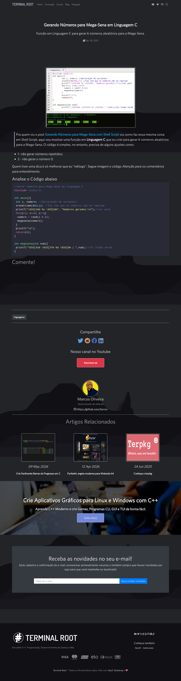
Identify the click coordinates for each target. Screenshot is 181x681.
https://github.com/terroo (90, 409)
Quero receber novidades (133, 581)
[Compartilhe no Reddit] (88, 340)
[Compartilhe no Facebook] (94, 340)
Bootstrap (118, 670)
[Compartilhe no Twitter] (81, 340)
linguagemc (19, 317)
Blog (67, 4)
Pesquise (76, 4)
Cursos (60, 4)
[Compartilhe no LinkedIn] (100, 340)
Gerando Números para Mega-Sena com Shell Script (82, 134)
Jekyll (110, 670)
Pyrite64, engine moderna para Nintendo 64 (90, 473)
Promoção (49, 4)
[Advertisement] (90, 51)
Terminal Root (23, 4)
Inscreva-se (90, 362)
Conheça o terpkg (143, 473)
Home (40, 4)
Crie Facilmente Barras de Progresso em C (38, 473)
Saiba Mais (90, 517)
